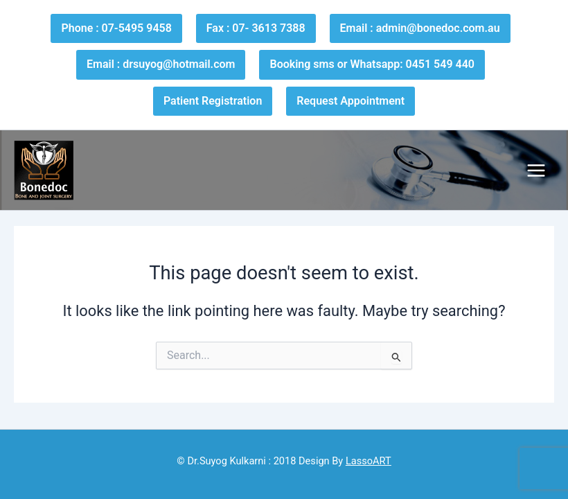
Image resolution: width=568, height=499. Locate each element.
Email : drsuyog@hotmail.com (161, 64)
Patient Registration (212, 100)
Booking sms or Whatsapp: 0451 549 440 (371, 64)
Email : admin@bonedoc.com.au (420, 28)
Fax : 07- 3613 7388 (255, 28)
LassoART (368, 461)
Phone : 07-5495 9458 (116, 28)
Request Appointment (350, 100)
